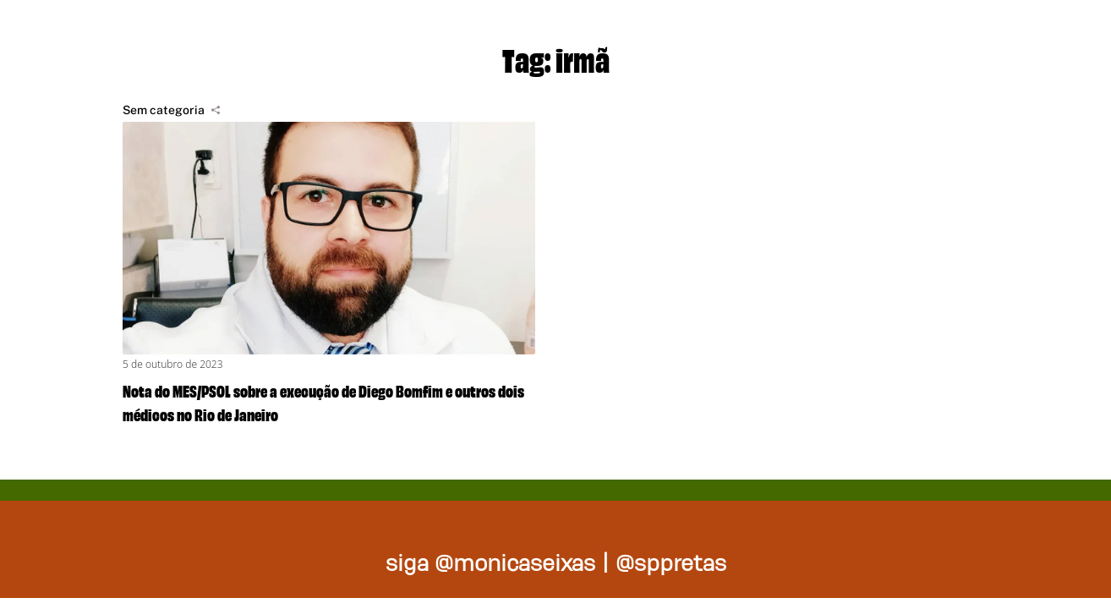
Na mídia (1024, 34)
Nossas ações (852, 34)
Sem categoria (164, 110)
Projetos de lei (648, 34)
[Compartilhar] (215, 110)
